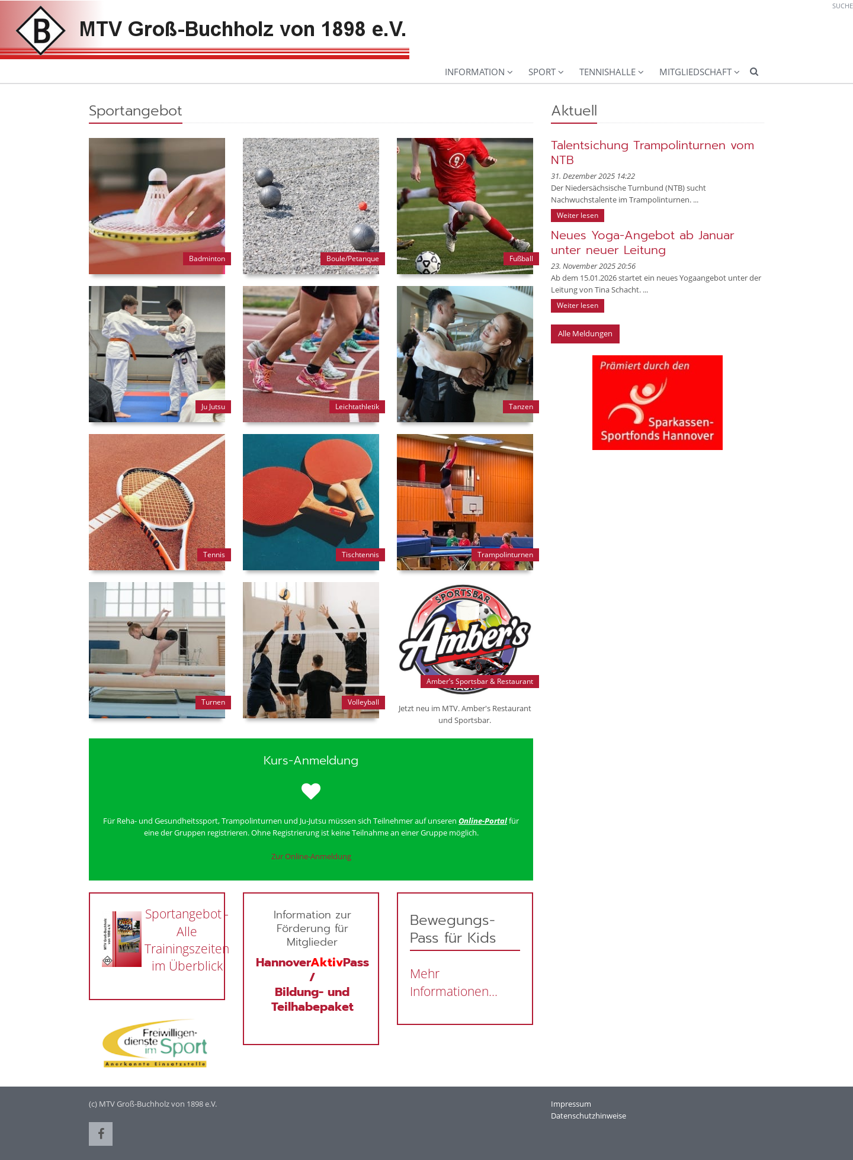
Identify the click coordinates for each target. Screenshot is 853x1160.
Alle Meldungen (585, 333)
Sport (542, 72)
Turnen (213, 702)
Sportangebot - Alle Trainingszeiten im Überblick (187, 939)
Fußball (521, 258)
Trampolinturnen (505, 555)
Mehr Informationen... (454, 982)
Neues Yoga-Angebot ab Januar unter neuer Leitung (643, 242)
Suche (842, 5)
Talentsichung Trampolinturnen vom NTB (652, 152)
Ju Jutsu (213, 406)
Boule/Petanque (352, 258)
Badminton (207, 258)
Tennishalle (607, 72)
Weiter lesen (577, 215)
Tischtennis (360, 555)
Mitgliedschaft (695, 72)
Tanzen (521, 406)
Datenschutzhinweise (588, 1115)
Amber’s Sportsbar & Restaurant (479, 681)
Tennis (214, 555)
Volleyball (363, 702)
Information (475, 72)
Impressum (571, 1103)
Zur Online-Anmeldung (311, 856)
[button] (101, 1134)
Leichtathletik (357, 406)
